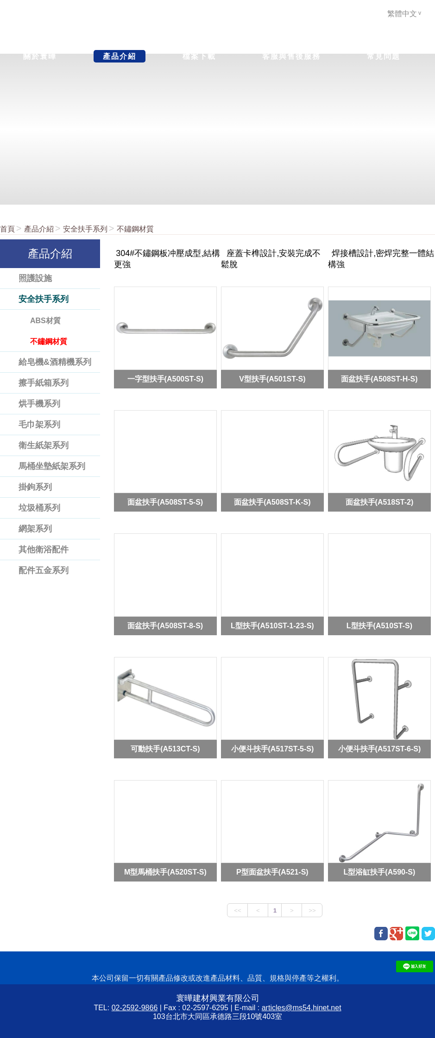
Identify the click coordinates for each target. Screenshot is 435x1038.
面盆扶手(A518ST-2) (380, 502)
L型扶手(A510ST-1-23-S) (272, 625)
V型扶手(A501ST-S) (272, 378)
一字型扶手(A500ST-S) (165, 378)
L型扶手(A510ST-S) (379, 625)
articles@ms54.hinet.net (301, 1008)
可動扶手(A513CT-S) (165, 749)
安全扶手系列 (85, 229)
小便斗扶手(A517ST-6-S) (379, 749)
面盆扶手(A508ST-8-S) (165, 625)
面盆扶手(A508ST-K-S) (272, 502)
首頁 (7, 229)
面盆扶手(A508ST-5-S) (165, 502)
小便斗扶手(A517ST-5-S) (272, 749)
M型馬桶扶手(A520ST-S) (165, 872)
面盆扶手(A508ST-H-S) (379, 378)
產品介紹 (39, 229)
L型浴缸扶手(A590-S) (380, 872)
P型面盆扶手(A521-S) (272, 872)
